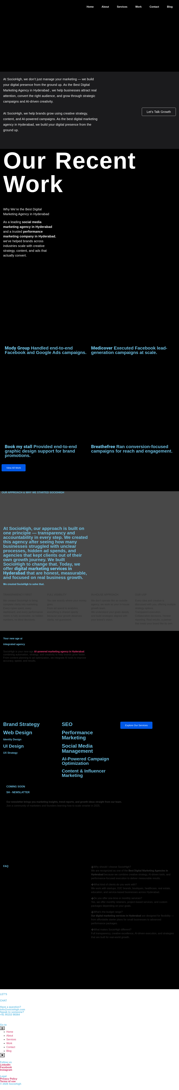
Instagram (6, 1070)
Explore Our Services (136, 725)
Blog (170, 6)
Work (138, 6)
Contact (154, 6)
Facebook (6, 1067)
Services (122, 6)
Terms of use (8, 1081)
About (105, 6)
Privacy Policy (8, 1078)
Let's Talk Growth (159, 112)
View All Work (13, 467)
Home (90, 6)
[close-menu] (2, 1055)
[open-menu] (2, 1028)
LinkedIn (5, 1064)
